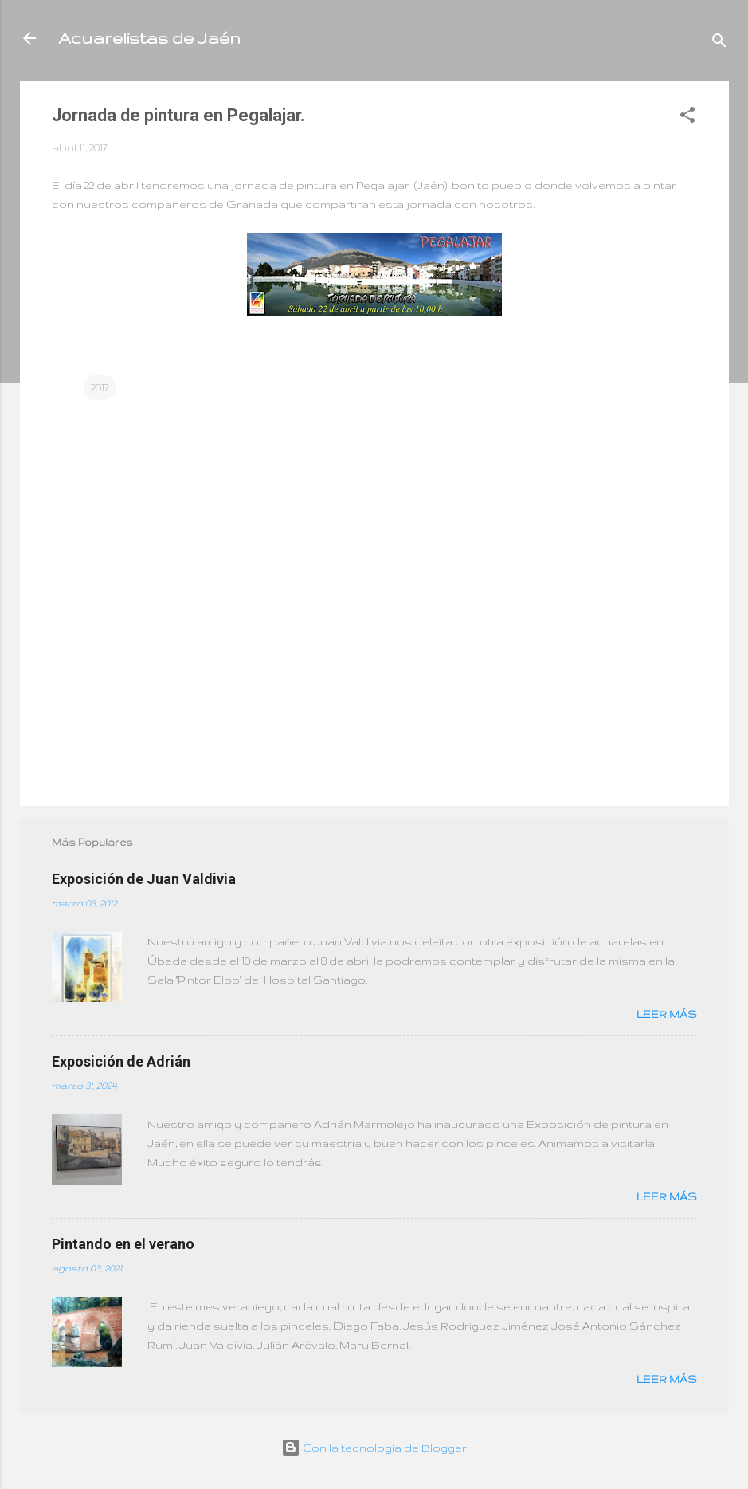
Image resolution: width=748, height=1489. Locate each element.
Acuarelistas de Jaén (149, 38)
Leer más (666, 1014)
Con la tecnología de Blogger (374, 1447)
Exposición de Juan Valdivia (144, 878)
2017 (99, 387)
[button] (687, 117)
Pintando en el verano (123, 1244)
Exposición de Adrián (121, 1061)
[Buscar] (719, 43)
